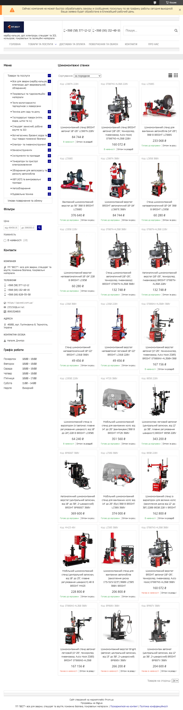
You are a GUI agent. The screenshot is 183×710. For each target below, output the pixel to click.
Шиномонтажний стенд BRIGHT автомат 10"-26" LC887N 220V (78, 129)
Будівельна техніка (22, 194)
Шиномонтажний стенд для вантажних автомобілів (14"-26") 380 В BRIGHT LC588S (159, 131)
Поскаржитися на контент (124, 706)
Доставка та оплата (72, 44)
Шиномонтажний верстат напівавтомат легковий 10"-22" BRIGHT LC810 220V (118, 351)
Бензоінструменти (22, 150)
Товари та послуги (40, 44)
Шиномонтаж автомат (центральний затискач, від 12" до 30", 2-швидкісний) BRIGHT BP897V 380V (159, 655)
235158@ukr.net (15, 307)
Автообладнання (21, 188)
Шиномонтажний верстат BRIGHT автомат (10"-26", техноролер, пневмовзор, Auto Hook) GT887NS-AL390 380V (159, 576)
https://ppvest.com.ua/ (20, 302)
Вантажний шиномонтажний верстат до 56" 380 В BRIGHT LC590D (78, 206)
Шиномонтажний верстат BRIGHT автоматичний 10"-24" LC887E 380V (118, 206)
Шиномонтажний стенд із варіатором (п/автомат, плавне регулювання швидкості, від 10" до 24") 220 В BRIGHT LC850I (78, 427)
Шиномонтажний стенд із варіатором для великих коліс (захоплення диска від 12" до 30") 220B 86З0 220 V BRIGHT (159, 502)
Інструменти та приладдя (26, 155)
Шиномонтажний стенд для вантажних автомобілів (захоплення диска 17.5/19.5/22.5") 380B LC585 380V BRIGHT (118, 578)
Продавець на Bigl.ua (92, 703)
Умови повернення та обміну (25, 200)
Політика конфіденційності (154, 706)
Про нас (153, 44)
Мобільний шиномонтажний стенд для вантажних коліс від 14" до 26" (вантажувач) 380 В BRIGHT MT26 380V (118, 427)
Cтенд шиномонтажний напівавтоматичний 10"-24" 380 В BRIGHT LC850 (159, 206)
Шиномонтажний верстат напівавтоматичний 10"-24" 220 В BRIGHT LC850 (78, 276)
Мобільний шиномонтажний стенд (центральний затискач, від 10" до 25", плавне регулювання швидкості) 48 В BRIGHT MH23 (77, 578)
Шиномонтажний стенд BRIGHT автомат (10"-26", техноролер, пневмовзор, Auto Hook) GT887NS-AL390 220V (118, 133)
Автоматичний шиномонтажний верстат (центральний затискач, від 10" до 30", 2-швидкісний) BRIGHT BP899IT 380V (78, 502)
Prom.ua (109, 699)
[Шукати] (176, 30)
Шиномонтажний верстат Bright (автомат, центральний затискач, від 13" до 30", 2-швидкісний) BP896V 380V (118, 655)
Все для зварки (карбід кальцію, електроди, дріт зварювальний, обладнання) (29, 84)
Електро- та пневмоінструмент (29, 144)
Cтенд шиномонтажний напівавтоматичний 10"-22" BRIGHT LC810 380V (77, 351)
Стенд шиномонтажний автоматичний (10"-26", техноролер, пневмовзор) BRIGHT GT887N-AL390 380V (118, 278)
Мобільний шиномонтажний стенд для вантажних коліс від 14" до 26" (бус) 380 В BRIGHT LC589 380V (118, 502)
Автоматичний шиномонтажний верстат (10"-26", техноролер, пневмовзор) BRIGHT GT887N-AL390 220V (159, 278)
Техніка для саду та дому (26, 111)
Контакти (131, 44)
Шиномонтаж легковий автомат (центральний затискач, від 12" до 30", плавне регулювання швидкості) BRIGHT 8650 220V (159, 427)
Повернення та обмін (103, 44)
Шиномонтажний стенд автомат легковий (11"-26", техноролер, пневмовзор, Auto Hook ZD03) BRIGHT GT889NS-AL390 (77, 655)
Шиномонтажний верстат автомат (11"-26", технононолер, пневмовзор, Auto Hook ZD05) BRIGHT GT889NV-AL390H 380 (159, 353)
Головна (15, 44)
